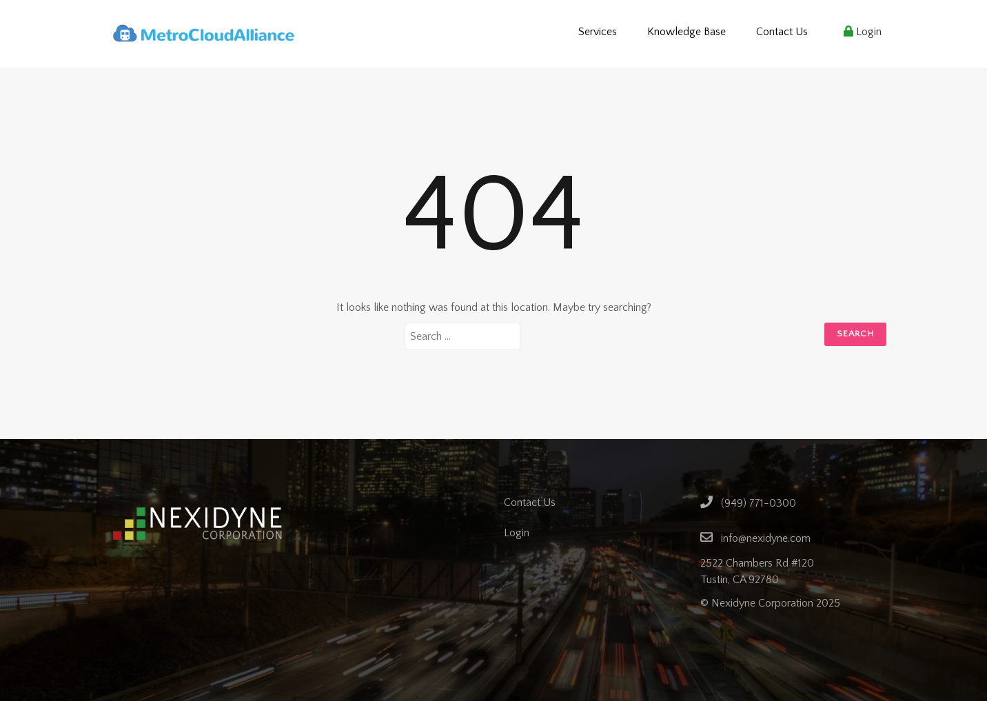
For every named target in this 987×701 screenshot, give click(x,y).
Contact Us (782, 32)
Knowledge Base (686, 32)
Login (863, 32)
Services (597, 32)
